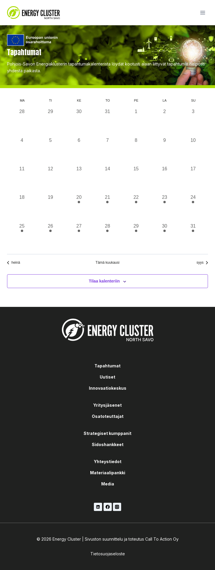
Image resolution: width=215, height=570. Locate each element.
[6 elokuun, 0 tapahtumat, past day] (79, 151)
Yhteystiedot (107, 461)
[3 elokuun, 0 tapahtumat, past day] (193, 122)
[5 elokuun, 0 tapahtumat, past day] (50, 151)
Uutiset (107, 376)
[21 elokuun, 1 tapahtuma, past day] (107, 208)
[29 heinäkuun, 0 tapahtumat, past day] (50, 122)
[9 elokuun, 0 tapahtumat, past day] (164, 151)
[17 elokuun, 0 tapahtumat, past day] (193, 179)
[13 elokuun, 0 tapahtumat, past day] (79, 179)
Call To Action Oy (162, 539)
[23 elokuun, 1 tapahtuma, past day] (164, 208)
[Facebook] (108, 507)
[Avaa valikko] (202, 12)
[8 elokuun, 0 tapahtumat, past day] (136, 151)
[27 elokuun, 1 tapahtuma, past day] (79, 237)
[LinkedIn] (98, 507)
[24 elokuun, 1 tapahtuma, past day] (193, 208)
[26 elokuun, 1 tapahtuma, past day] (50, 237)
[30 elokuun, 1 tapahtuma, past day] (164, 237)
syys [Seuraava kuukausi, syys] (202, 262)
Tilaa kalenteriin (104, 281)
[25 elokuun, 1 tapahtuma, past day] (22, 237)
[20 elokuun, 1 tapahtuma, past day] (79, 208)
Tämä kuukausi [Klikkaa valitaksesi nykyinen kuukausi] (107, 262)
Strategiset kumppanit (107, 433)
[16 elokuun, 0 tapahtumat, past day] (164, 179)
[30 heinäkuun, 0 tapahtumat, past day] (79, 122)
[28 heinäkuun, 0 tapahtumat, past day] (22, 122)
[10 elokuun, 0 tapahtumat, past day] (193, 151)
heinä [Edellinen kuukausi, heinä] (13, 262)
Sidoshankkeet (107, 444)
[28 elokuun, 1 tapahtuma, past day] (107, 237)
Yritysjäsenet (107, 405)
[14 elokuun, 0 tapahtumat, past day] (107, 179)
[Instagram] (117, 507)
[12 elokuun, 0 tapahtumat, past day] (50, 179)
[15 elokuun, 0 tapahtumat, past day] (136, 179)
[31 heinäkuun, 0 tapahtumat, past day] (107, 122)
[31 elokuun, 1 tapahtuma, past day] (193, 237)
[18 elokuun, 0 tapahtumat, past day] (22, 208)
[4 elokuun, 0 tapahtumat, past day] (22, 151)
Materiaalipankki (107, 472)
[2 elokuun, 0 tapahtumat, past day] (164, 122)
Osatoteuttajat (107, 416)
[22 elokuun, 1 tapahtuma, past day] (136, 208)
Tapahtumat (107, 365)
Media (107, 483)
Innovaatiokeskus (107, 388)
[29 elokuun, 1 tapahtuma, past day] (136, 237)
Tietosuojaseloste (107, 553)
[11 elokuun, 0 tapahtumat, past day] (22, 179)
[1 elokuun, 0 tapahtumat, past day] (136, 122)
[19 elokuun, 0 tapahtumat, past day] (50, 208)
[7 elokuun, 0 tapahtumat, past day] (107, 151)
